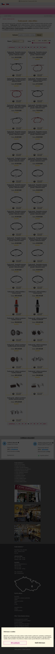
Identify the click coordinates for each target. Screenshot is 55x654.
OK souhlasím (15, 643)
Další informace (40, 643)
